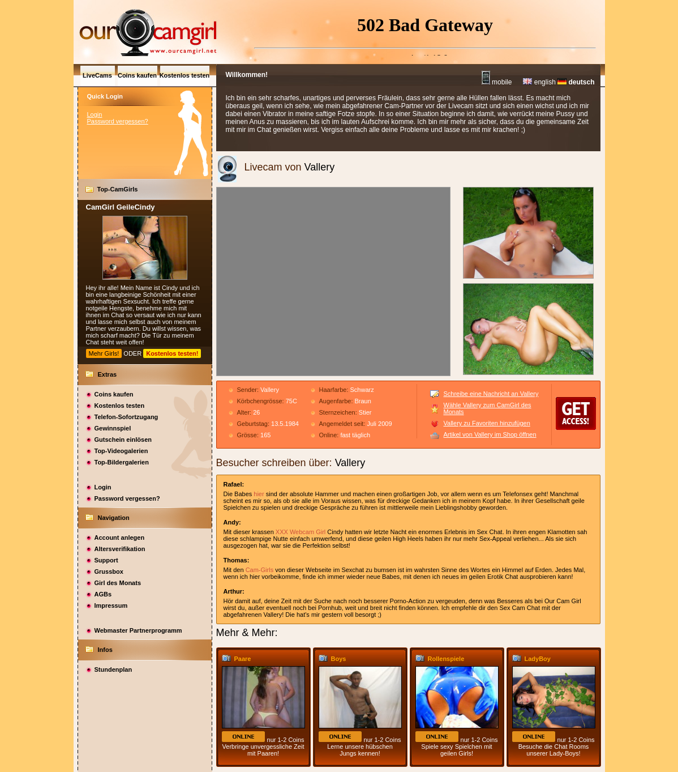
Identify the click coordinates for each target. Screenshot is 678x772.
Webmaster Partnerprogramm (138, 630)
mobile (497, 82)
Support (106, 560)
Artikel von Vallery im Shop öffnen (490, 434)
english (539, 82)
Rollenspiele (446, 658)
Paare (242, 658)
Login (94, 114)
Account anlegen (120, 537)
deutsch (575, 82)
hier (259, 494)
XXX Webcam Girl (300, 531)
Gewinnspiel (113, 428)
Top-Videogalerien (121, 450)
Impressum (111, 605)
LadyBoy (538, 658)
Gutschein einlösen (123, 439)
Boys (338, 658)
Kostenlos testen (120, 405)
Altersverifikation (120, 548)
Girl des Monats (118, 582)
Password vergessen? (117, 121)
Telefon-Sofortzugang (126, 416)
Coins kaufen (114, 394)
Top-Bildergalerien (122, 462)
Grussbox (109, 571)
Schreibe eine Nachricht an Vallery (491, 393)
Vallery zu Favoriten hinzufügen (487, 423)
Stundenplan (113, 669)
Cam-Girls (260, 569)
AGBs (103, 594)
